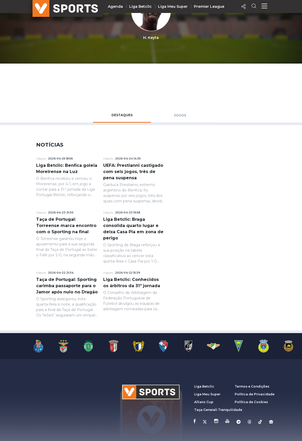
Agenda (115, 6)
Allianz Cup (203, 402)
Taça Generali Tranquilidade (218, 410)
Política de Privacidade (254, 394)
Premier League (209, 6)
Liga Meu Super (173, 6)
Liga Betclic (140, 6)
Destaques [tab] (122, 115)
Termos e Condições (252, 386)
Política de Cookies (251, 402)
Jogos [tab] (180, 115)
